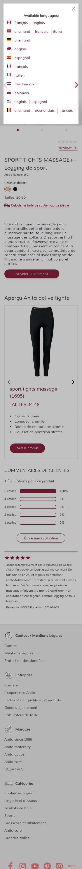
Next (77, 84)
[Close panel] (74, 8)
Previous (5, 84)
